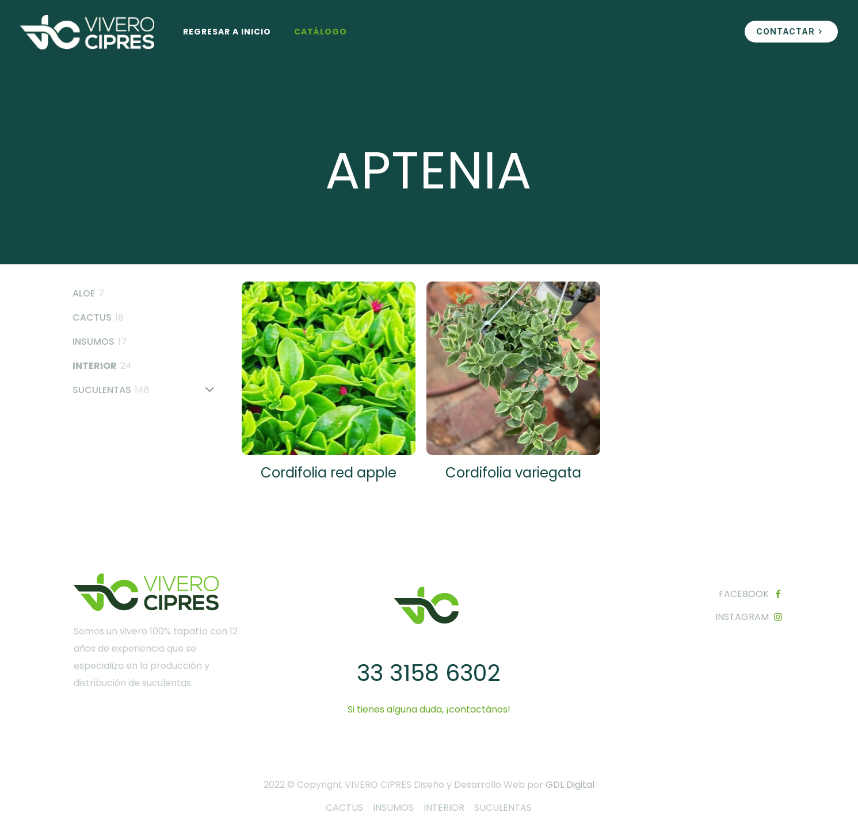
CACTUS (344, 807)
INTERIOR (444, 807)
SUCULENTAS (503, 807)
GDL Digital (570, 784)
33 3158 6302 (429, 673)
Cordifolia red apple (328, 472)
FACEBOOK (744, 593)
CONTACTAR (791, 31)
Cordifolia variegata (513, 472)
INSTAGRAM (742, 616)
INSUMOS (393, 807)
